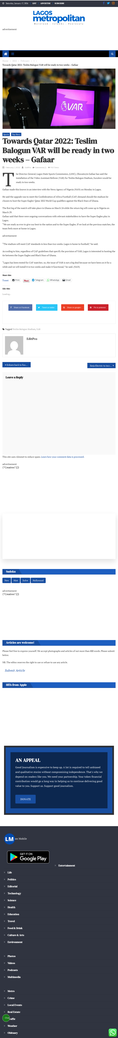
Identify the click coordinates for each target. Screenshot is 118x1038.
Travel (11, 901)
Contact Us (10, 1034)
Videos (11, 943)
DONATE (25, 779)
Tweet (5, 264)
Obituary (13, 1013)
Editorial (12, 866)
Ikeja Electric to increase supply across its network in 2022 (103, 349)
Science (12, 880)
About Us (9, 1030)
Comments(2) (40, 164)
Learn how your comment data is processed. (58, 440)
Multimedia (14, 957)
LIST (33, 3)
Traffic (11, 999)
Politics (12, 859)
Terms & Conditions (90, 1030)
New (7, 564)
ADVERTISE (45, 3)
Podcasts (12, 950)
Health (11, 887)
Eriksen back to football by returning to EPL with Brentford (19, 348)
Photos (11, 936)
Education (13, 894)
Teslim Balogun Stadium (22, 313)
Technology (14, 873)
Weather (12, 1006)
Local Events (15, 985)
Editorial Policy (27, 1030)
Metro (11, 971)
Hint (16, 564)
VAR (36, 313)
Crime (11, 978)
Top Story (15, 130)
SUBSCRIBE (60, 3)
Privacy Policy (67, 1030)
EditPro (28, 163)
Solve (24, 564)
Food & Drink (15, 908)
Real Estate (14, 992)
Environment (15, 922)
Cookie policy (47, 1030)
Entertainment (66, 845)
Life (10, 852)
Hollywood (37, 564)
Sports (5, 130)
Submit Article (14, 651)
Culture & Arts (16, 915)
